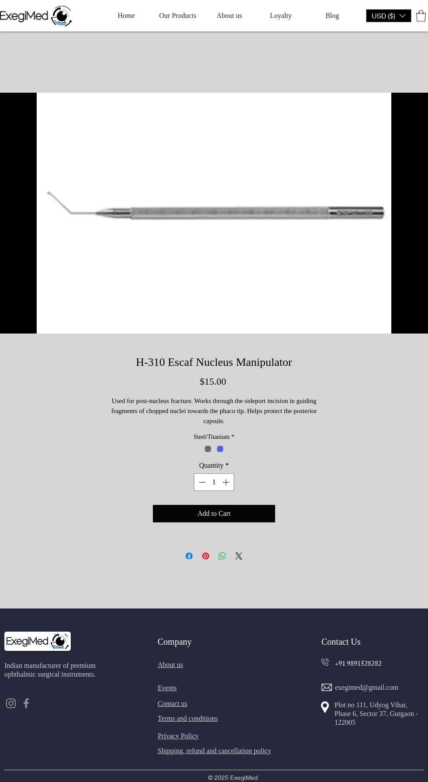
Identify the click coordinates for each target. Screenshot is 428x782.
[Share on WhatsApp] (222, 556)
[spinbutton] (214, 482)
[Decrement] (201, 482)
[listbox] (388, 15)
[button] (388, 15)
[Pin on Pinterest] (205, 556)
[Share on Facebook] (189, 556)
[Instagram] (10, 703)
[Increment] (227, 482)
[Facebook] (26, 703)
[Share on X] (239, 556)
